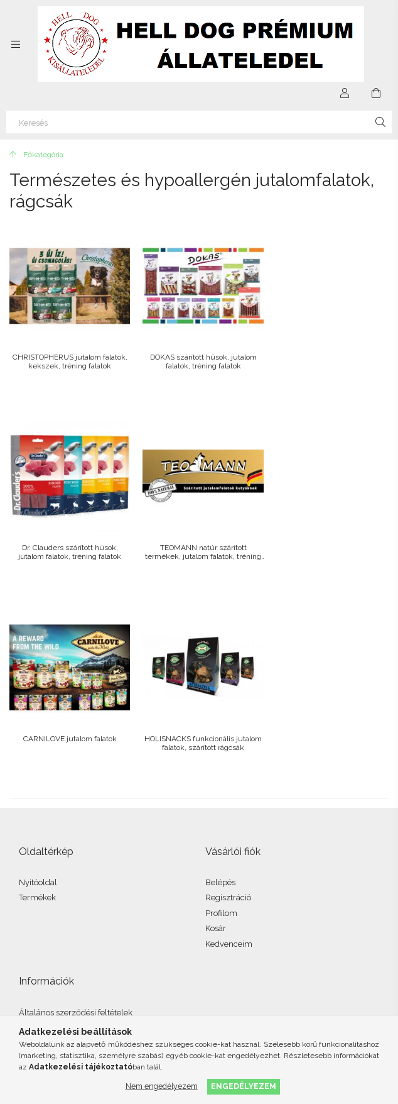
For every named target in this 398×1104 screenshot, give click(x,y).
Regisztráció (228, 701)
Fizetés (32, 846)
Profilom (221, 716)
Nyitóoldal (38, 685)
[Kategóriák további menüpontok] (15, 44)
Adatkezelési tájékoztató (64, 831)
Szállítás (34, 862)
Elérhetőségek (46, 877)
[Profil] (344, 93)
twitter (84, 938)
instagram (57, 938)
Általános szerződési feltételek (75, 815)
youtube (112, 938)
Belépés (220, 685)
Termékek (37, 701)
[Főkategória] (36, 154)
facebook (29, 938)
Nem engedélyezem (162, 1086)
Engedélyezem (243, 1086)
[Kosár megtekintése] (376, 93)
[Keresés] (199, 122)
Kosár (215, 732)
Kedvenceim (228, 747)
